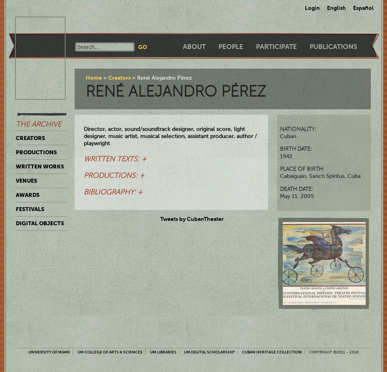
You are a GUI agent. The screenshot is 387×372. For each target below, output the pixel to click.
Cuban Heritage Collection (272, 352)
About (194, 46)
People (230, 46)
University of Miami (49, 352)
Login (312, 8)
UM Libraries (163, 352)
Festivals (30, 209)
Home (94, 78)
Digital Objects (40, 223)
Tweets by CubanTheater (192, 219)
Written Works (40, 166)
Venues (26, 181)
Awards (27, 195)
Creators (30, 138)
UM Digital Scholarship (209, 352)
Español (363, 8)
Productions (36, 152)
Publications (333, 46)
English (336, 8)
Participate (276, 46)
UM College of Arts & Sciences (110, 352)
